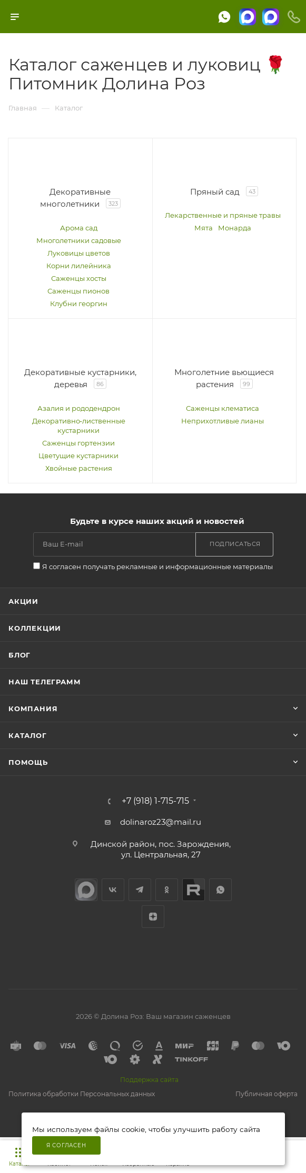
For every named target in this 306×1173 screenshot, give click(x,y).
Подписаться (235, 544)
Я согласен (66, 1145)
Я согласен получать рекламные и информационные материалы (157, 566)
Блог (19, 655)
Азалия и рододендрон (78, 408)
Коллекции (34, 628)
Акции (23, 601)
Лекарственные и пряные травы (223, 215)
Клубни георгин (78, 303)
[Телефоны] (293, 16)
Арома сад (78, 228)
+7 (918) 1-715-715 (155, 801)
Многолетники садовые (78, 240)
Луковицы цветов (78, 253)
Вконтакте (113, 889)
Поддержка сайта (149, 1080)
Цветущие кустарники (78, 455)
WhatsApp (220, 889)
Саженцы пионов (78, 291)
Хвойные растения (78, 468)
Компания (32, 708)
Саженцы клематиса (222, 408)
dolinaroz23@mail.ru (160, 822)
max (86, 889)
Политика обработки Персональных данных (81, 1094)
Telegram (140, 889)
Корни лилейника (78, 265)
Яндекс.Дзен (153, 916)
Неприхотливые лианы (222, 421)
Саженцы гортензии (78, 443)
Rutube (193, 889)
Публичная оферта (266, 1094)
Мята (203, 228)
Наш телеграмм (44, 681)
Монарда (234, 228)
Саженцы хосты (78, 278)
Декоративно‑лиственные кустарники (78, 425)
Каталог (27, 735)
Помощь (28, 762)
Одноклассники (166, 889)
